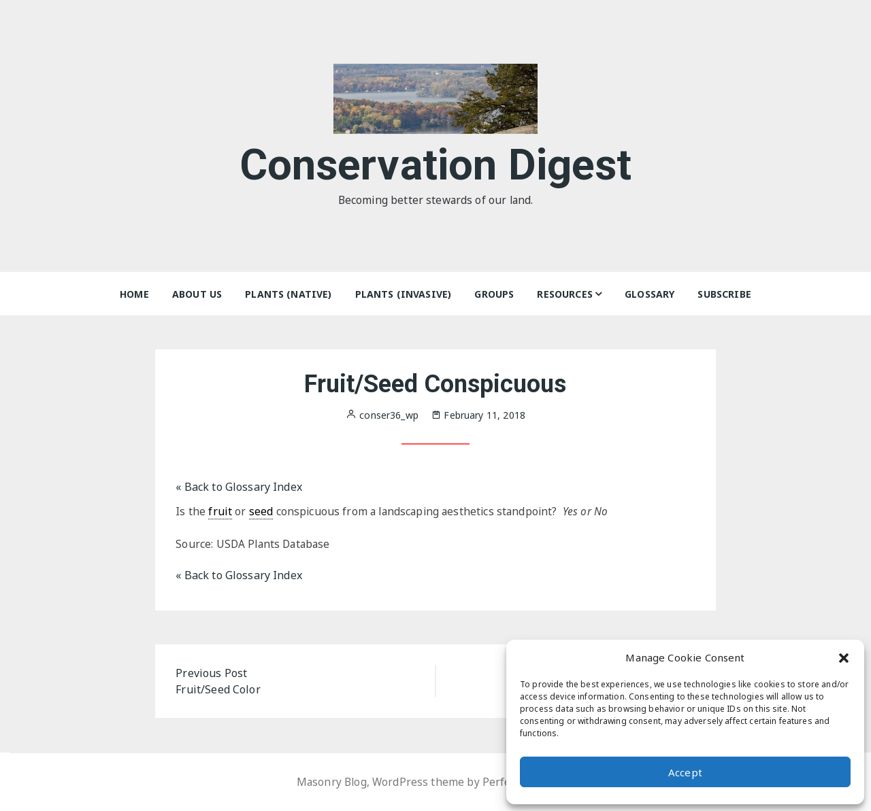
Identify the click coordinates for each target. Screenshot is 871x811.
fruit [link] (220, 511)
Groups (494, 294)
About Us (197, 294)
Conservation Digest (435, 162)
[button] (844, 657)
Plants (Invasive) (403, 294)
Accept (685, 772)
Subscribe (724, 294)
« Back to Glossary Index (239, 486)
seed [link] (261, 511)
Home (134, 294)
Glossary (649, 294)
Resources (564, 294)
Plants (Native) (288, 294)
